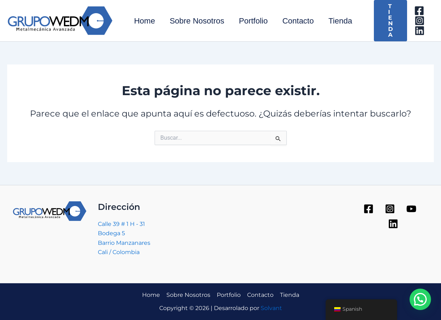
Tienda (345, 20)
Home (145, 20)
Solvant (271, 308)
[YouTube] (411, 208)
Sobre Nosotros (198, 20)
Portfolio (256, 20)
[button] (420, 299)
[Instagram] (425, 21)
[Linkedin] (425, 31)
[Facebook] (425, 11)
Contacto (301, 20)
